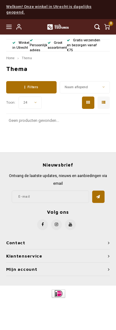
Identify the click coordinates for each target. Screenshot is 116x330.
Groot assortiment (57, 45)
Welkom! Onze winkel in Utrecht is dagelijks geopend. (49, 9)
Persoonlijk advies (38, 46)
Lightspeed (85, 304)
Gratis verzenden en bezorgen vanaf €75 (83, 45)
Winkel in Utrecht (20, 45)
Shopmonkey (60, 308)
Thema (27, 58)
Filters (31, 87)
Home (10, 58)
